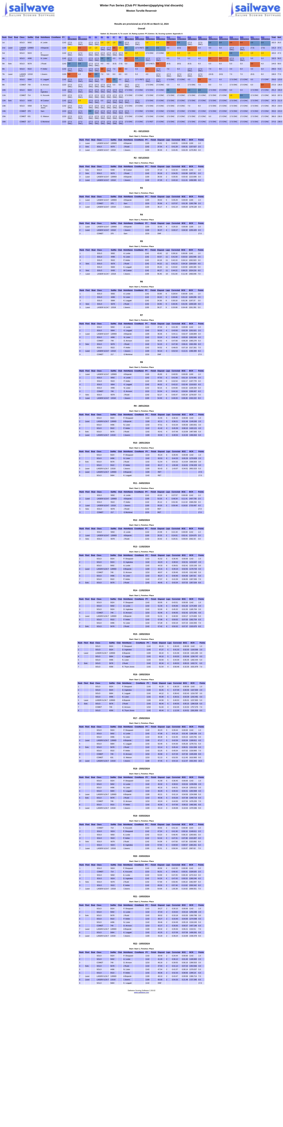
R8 (120, 37)
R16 (199, 37)
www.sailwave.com (141, 992)
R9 (126, 37)
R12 (157, 37)
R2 (79, 37)
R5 (102, 37)
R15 (189, 37)
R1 (69, 37)
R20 (241, 37)
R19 (231, 37)
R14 (178, 37)
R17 (210, 37)
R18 (220, 37)
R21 (252, 37)
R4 (96, 37)
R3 (90, 37)
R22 (262, 37)
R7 (114, 37)
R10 (137, 37)
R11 (147, 37)
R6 (108, 37)
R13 (168, 37)
